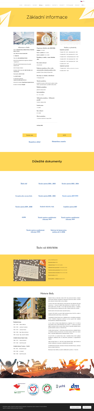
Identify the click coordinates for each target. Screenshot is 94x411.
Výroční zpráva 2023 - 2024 (70, 183)
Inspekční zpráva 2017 (70, 206)
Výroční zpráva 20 (68, 196)
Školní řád (24, 183)
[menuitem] (25, 5)
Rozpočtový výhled (34, 142)
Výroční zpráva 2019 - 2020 (23, 206)
